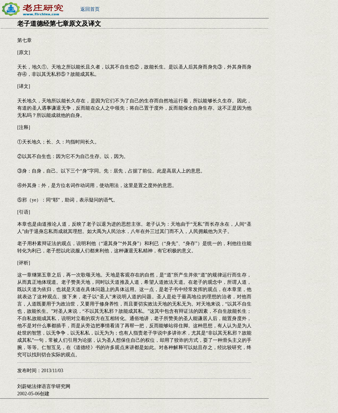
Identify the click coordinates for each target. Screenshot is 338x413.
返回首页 (90, 9)
